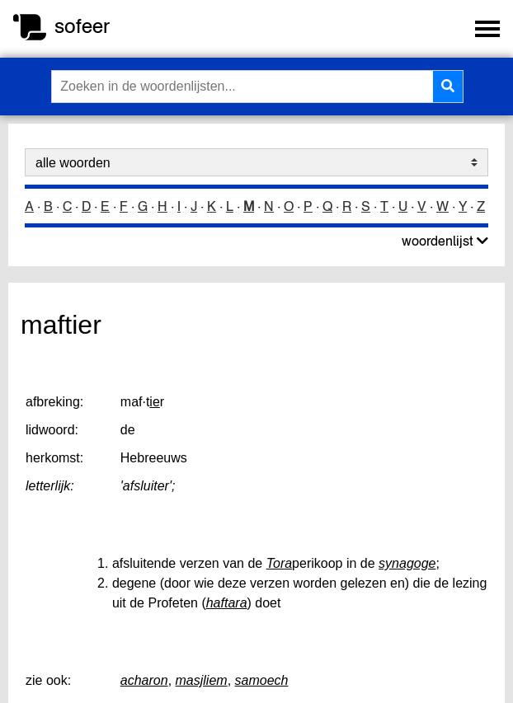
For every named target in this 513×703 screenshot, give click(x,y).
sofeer (82, 26)
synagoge (407, 563)
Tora (279, 563)
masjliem (202, 680)
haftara (226, 603)
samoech (262, 680)
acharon (144, 680)
